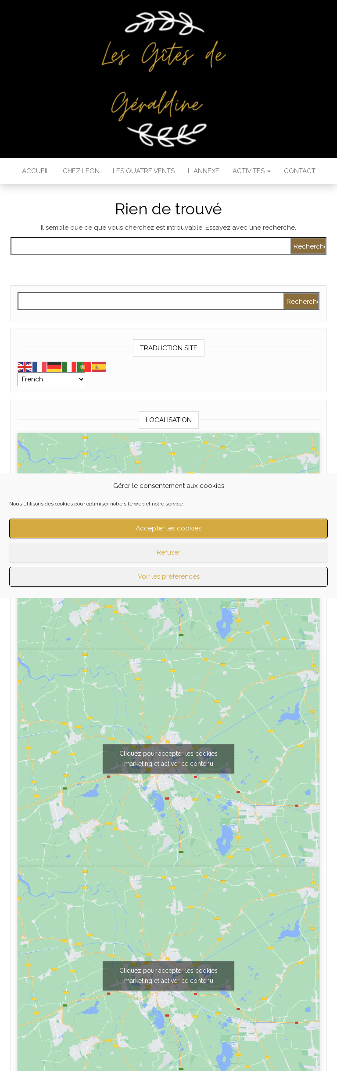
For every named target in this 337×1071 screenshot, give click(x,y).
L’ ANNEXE (203, 171)
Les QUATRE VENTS (144, 171)
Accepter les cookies (168, 528)
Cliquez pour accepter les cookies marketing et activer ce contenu (168, 758)
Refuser (168, 552)
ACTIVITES (252, 171)
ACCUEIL (36, 171)
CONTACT (299, 171)
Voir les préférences (169, 576)
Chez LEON (81, 171)
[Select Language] (51, 379)
